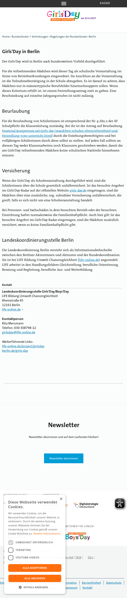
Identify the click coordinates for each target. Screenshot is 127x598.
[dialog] (35, 544)
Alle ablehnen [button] (34, 578)
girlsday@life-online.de (18, 332)
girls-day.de (78, 190)
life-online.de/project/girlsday (23, 346)
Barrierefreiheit (91, 583)
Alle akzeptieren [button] (35, 568)
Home (6, 36)
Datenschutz (113, 583)
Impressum (70, 587)
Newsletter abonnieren (63, 458)
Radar (105, 3)
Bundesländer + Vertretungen (30, 36)
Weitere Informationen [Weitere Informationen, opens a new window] (47, 533)
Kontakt (87, 587)
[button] (34, 587)
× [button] (60, 499)
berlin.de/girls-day (15, 351)
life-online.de (89, 260)
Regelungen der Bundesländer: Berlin (73, 36)
